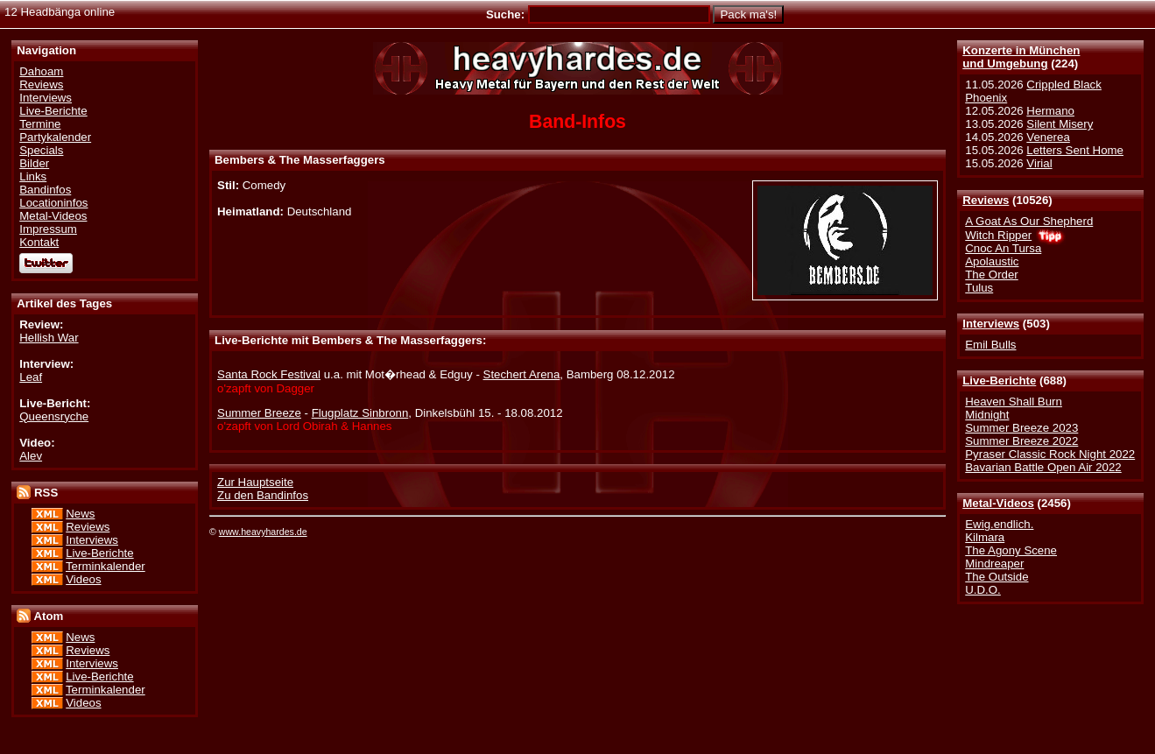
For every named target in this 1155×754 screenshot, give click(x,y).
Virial (1039, 163)
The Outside (996, 576)
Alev (30, 455)
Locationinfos (53, 202)
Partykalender (55, 137)
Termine (39, 123)
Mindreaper (994, 563)
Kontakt (39, 242)
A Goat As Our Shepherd (1029, 221)
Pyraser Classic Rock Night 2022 (1050, 454)
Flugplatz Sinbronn (360, 412)
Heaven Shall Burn (1013, 401)
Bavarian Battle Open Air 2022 (1043, 467)
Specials (41, 150)
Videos (83, 579)
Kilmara (984, 537)
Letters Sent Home (1074, 150)
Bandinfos (45, 189)
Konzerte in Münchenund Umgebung (1021, 57)
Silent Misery (1059, 123)
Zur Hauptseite (255, 482)
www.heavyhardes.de (263, 531)
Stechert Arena (521, 374)
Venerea (1047, 137)
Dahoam (41, 71)
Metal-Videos (998, 503)
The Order (991, 274)
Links (32, 176)
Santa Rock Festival (268, 374)
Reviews (985, 200)
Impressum (48, 229)
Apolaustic (991, 261)
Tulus (979, 287)
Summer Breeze (259, 412)
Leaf (30, 377)
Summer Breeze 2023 (1021, 427)
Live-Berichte (999, 380)
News (80, 513)
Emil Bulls (990, 344)
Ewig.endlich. (999, 524)
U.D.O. (983, 589)
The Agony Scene (1011, 550)
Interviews (990, 323)
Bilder (34, 163)
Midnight (987, 414)
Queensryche (53, 416)
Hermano (1050, 110)
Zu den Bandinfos (262, 495)
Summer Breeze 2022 (1021, 440)
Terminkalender (105, 566)
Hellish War (48, 337)
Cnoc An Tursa (1003, 248)
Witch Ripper (998, 235)
